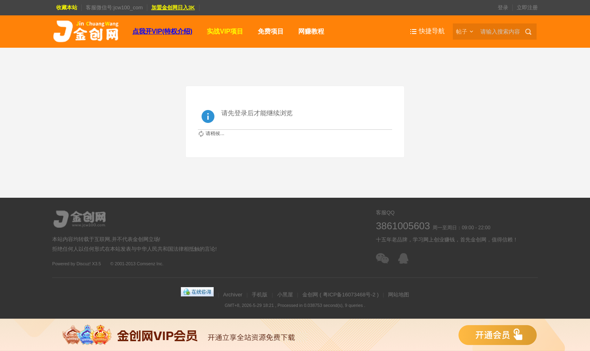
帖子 (461, 31)
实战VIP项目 (225, 31)
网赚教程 (311, 31)
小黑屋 (285, 295)
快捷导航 (432, 30)
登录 (503, 7)
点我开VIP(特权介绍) (162, 31)
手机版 (259, 295)
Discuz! (83, 263)
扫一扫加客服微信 (383, 258)
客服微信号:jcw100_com (114, 7)
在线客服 (405, 258)
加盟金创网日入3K (173, 7)
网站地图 (398, 295)
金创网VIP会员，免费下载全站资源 (295, 335)
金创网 (310, 295)
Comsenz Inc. (150, 263)
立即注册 (527, 7)
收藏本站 (66, 7)
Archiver (232, 295)
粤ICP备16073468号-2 (349, 295)
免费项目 (271, 31)
